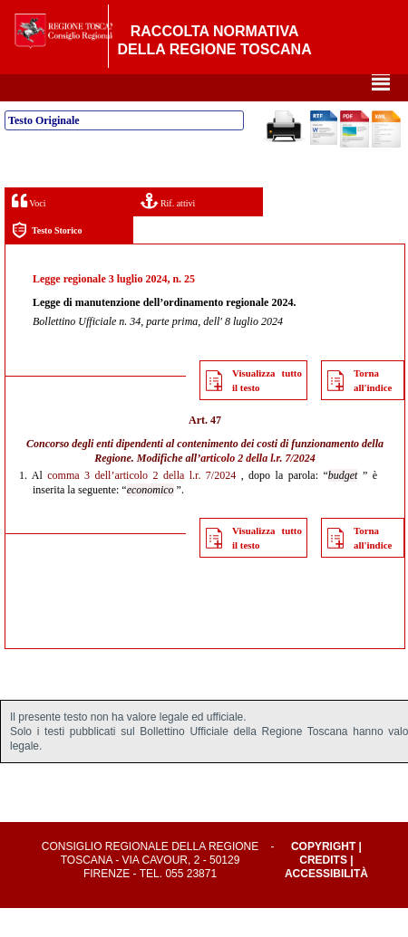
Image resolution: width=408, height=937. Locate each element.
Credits (323, 889)
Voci (28, 229)
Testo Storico (47, 259)
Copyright (323, 875)
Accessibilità (326, 902)
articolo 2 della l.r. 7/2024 (258, 487)
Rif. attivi (168, 229)
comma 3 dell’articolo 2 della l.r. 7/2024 (141, 504)
